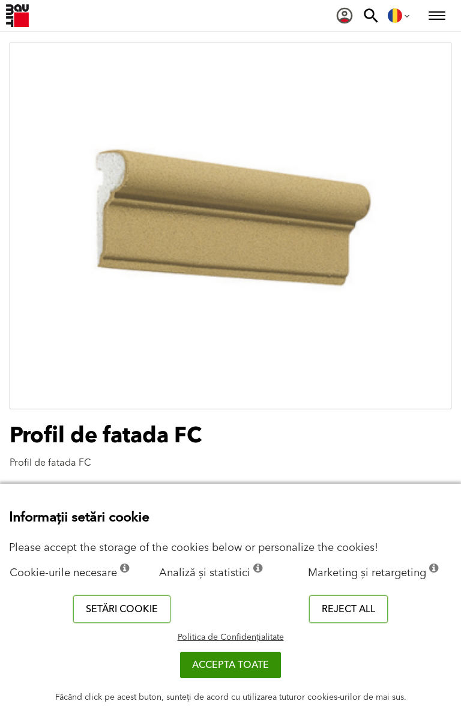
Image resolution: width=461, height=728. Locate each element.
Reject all (348, 609)
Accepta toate (230, 665)
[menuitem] (344, 16)
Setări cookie (122, 609)
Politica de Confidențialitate (231, 637)
